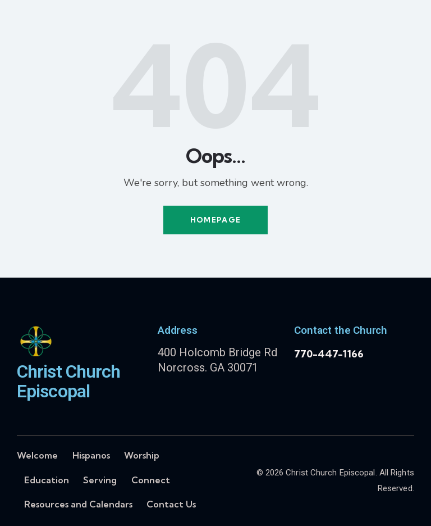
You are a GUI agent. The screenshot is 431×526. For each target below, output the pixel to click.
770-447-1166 (329, 353)
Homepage (215, 219)
